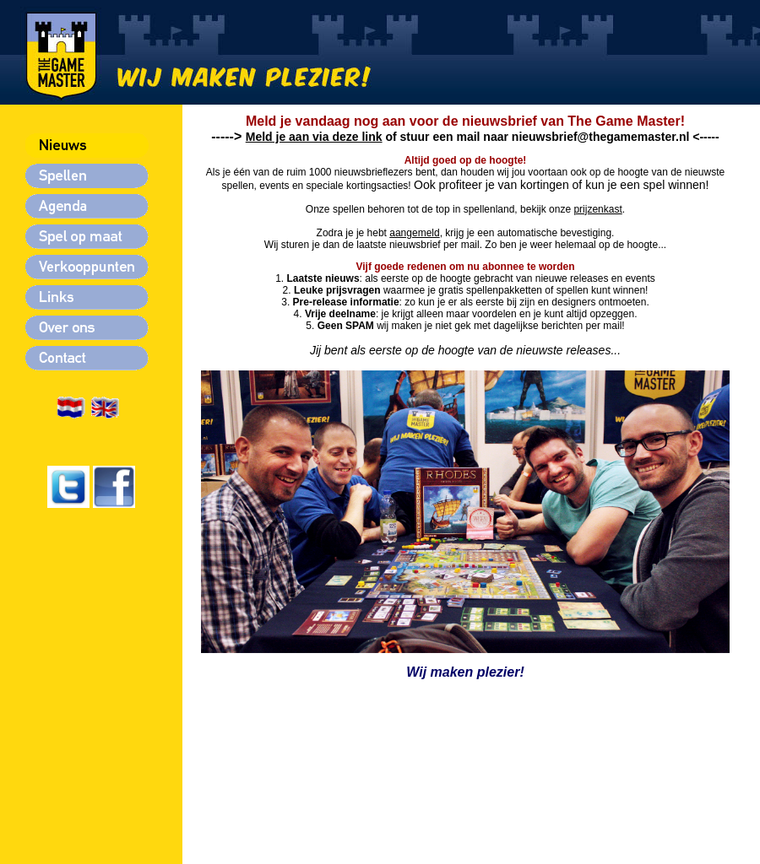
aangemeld (414, 233)
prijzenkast (597, 209)
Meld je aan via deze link (314, 136)
